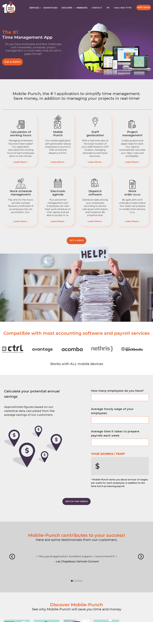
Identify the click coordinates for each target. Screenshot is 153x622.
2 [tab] (74, 581)
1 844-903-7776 (123, 8)
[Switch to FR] (108, 7)
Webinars (81, 8)
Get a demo (12, 61)
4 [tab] (79, 581)
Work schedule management (21, 192)
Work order (132, 192)
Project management (132, 133)
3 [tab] (76, 581)
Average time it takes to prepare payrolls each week (115, 433)
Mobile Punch (58, 133)
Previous (12, 556)
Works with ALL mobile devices (76, 364)
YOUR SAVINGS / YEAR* (108, 453)
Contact (97, 8)
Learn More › (20, 162)
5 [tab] (81, 581)
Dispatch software (95, 192)
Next (141, 556)
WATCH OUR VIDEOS (76, 501)
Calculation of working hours (20, 133)
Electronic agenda (57, 192)
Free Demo (143, 7)
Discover (67, 8)
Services (34, 8)
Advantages (50, 8)
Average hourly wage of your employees (112, 411)
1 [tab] (72, 581)
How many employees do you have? (117, 390)
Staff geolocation (95, 133)
